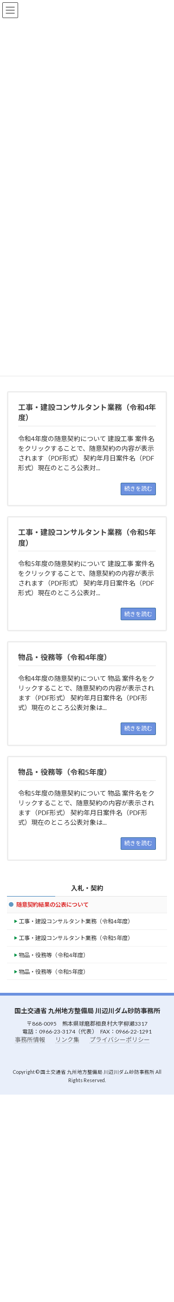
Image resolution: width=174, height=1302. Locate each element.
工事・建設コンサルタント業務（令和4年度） (76, 921)
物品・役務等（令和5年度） (54, 971)
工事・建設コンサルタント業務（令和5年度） (76, 937)
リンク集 (67, 1039)
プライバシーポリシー (120, 1039)
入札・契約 (87, 888)
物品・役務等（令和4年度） (54, 954)
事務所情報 (30, 1039)
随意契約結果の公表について (52, 904)
